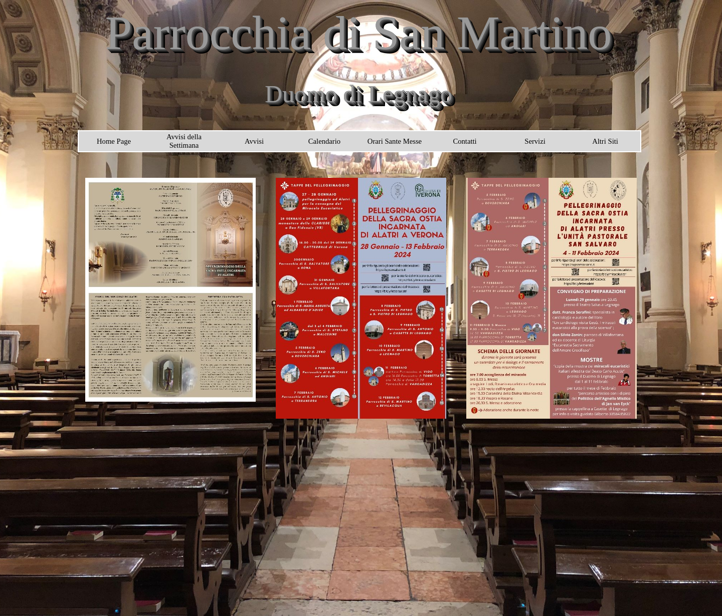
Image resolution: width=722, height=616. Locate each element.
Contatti (464, 141)
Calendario (324, 141)
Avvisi (254, 141)
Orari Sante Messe (395, 141)
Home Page (114, 141)
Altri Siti (605, 141)
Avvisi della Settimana (184, 141)
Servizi (535, 141)
